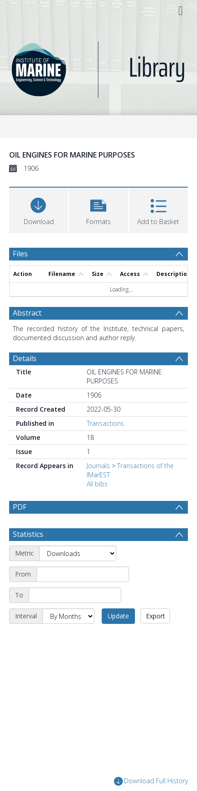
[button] (98, 209)
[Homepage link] (98, 67)
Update (118, 616)
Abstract (27, 313)
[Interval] (68, 616)
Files (20, 254)
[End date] (75, 595)
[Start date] (82, 574)
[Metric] (77, 553)
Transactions (105, 423)
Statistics (28, 534)
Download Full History (151, 781)
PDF (19, 507)
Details (24, 358)
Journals (98, 465)
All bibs (97, 484)
